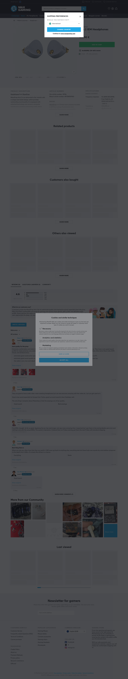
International (55, 24)
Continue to (64, 33)
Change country (64, 29)
